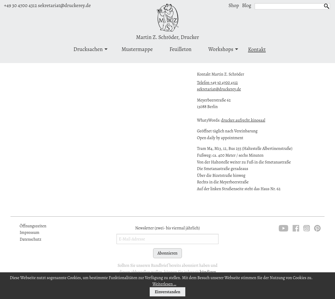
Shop (233, 5)
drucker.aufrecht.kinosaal (243, 120)
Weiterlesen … (164, 284)
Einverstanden (167, 292)
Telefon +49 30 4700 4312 (217, 83)
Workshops (220, 49)
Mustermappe (137, 49)
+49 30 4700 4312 (20, 5)
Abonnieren (167, 253)
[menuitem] (89, 50)
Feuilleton (181, 49)
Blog (246, 5)
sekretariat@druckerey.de (64, 5)
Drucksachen (88, 49)
